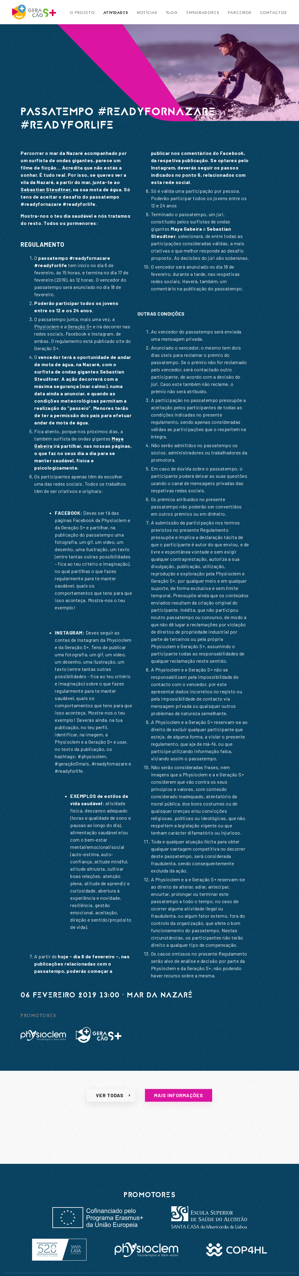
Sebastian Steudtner (46, 189)
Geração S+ (80, 326)
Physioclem (46, 326)
